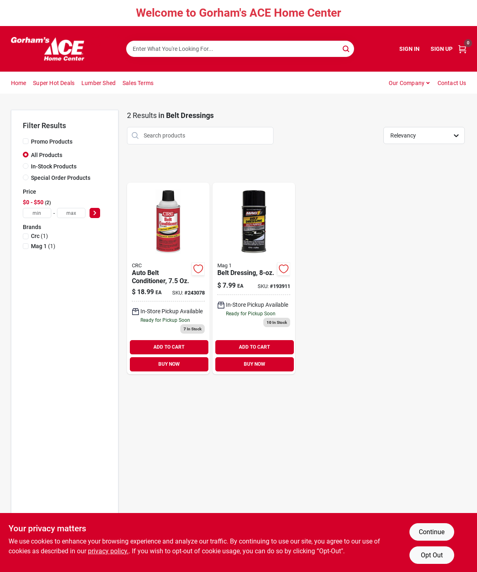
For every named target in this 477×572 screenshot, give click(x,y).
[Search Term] (240, 49)
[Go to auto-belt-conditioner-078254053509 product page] (168, 278)
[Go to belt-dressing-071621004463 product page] (253, 278)
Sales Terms (138, 83)
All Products (46, 155)
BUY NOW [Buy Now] (169, 364)
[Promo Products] (25, 141)
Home (18, 83)
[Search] (346, 48)
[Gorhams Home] (47, 49)
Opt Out (432, 555)
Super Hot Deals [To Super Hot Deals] (53, 83)
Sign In (409, 49)
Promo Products (51, 142)
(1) (39, 236)
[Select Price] (95, 213)
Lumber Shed (98, 83)
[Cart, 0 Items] (462, 49)
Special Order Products (60, 178)
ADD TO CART (168, 347)
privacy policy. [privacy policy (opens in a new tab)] (108, 551)
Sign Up (442, 49)
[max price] (71, 213)
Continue (431, 532)
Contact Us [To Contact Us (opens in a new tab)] (452, 83)
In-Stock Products (54, 166)
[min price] (37, 213)
